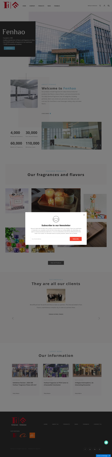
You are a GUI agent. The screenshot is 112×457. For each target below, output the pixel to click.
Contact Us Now (106, 442)
